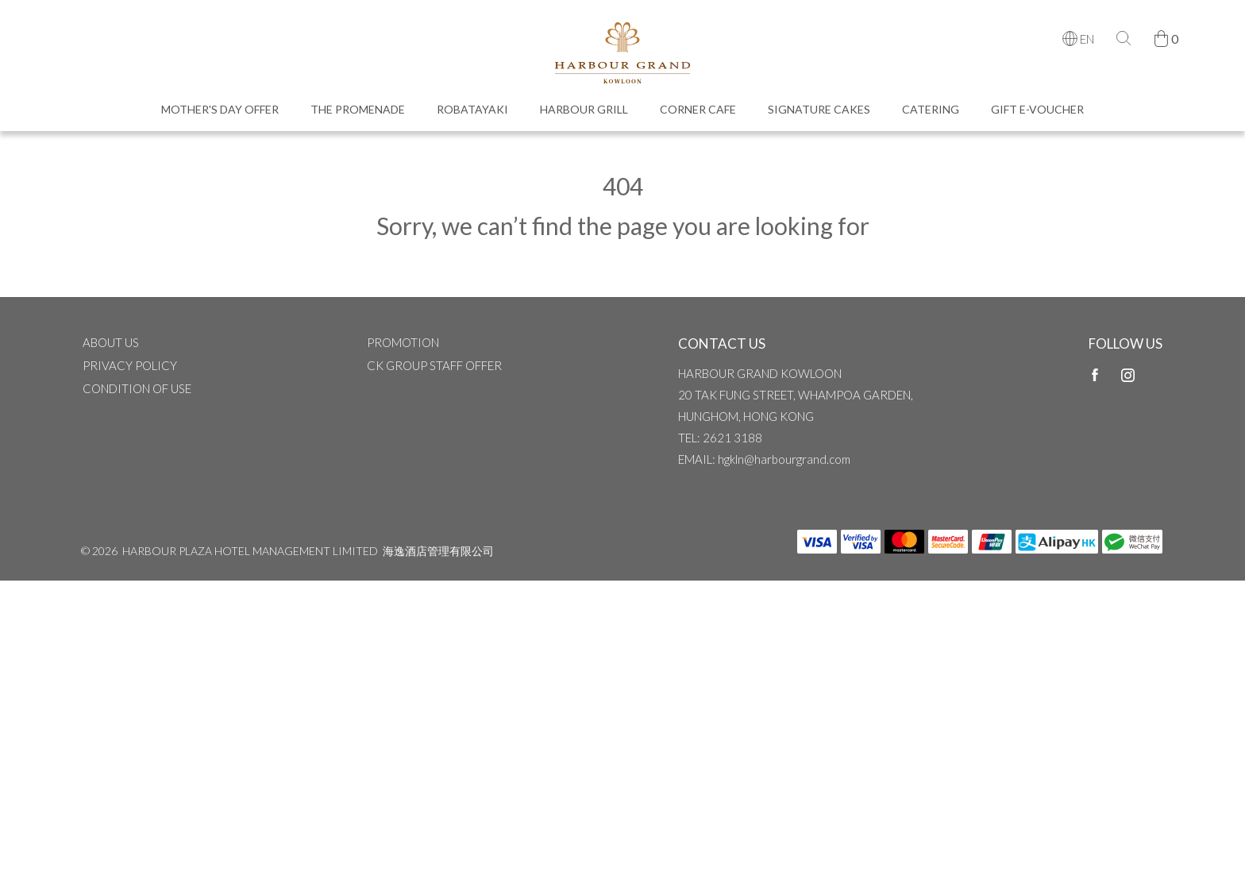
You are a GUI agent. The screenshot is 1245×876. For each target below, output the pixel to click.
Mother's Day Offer (220, 116)
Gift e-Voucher (1037, 116)
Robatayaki (472, 116)
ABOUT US (111, 354)
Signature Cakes (819, 116)
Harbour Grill (584, 116)
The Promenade (357, 116)
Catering (930, 116)
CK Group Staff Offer (434, 377)
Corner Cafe (698, 116)
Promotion (403, 354)
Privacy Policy (130, 377)
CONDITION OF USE (137, 400)
